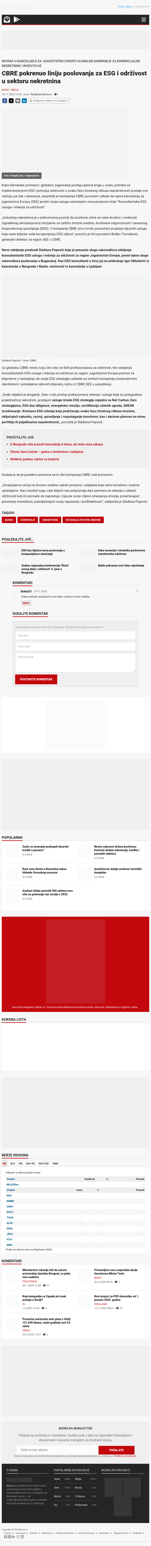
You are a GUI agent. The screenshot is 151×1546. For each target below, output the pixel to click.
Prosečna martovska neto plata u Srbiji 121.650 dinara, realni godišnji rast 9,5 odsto (46, 1323)
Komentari (22, 583)
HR (20, 1163)
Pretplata (137, 1533)
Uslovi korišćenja (86, 1533)
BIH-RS (30, 1163)
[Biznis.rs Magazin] (75, 961)
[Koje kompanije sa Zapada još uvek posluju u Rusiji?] (12, 1301)
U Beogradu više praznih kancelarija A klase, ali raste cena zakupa (56, 444)
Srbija (15, 90)
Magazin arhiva (121, 1533)
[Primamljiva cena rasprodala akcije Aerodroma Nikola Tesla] (84, 1274)
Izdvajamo (100, 1304)
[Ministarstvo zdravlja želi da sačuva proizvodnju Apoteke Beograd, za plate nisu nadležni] (12, 1274)
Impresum (21, 1533)
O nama (7, 1533)
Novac (78, 1487)
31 (46, 1285)
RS (4, 1163)
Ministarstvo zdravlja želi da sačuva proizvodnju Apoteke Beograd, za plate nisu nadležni (46, 1273)
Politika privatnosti (65, 1533)
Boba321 (26, 591)
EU (23, 1304)
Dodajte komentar (30, 614)
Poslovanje (29, 1281)
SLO (12, 1163)
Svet (56, 1487)
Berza (97, 1277)
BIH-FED (44, 1163)
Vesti (57, 1479)
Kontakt (33, 1533)
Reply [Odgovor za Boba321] (26, 603)
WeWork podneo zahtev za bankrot (34, 459)
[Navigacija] (143, 19)
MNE (55, 1163)
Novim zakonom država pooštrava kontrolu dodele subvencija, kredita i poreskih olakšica (116, 850)
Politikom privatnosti (125, 1455)
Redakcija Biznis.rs (41, 94)
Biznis (5, 90)
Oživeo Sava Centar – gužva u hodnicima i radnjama (46, 452)
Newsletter (104, 1533)
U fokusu (80, 1496)
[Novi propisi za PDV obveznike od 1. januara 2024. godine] (84, 1301)
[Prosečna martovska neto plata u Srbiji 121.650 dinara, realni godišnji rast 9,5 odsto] (12, 1323)
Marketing (47, 1533)
